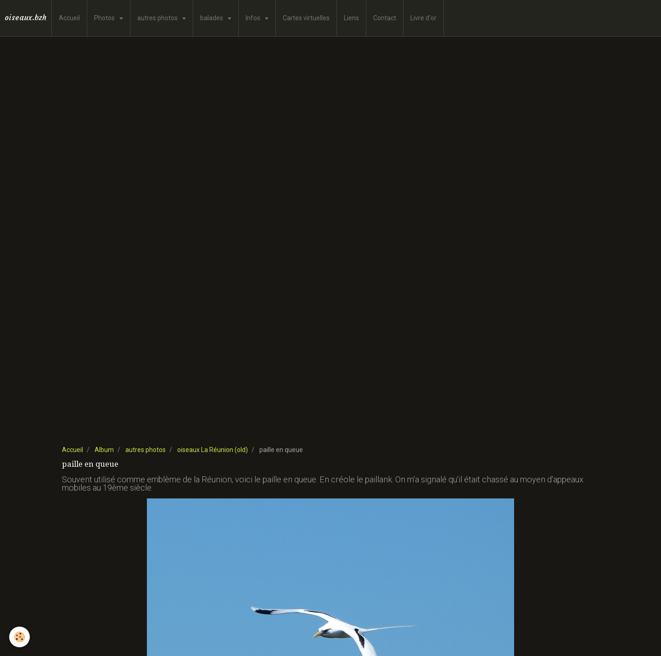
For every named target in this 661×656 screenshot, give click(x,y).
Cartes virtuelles (306, 18)
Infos (254, 18)
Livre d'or (423, 18)
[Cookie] (19, 637)
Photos (105, 18)
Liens (351, 18)
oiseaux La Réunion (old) (212, 449)
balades (212, 18)
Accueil (69, 18)
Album (104, 449)
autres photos (158, 18)
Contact (384, 18)
